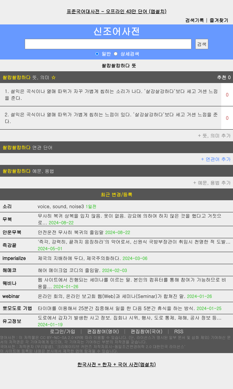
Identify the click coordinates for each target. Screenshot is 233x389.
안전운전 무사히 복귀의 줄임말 (71, 232)
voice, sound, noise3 (61, 206)
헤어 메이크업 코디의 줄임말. (69, 270)
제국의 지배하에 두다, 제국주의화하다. (79, 258)
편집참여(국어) (146, 331)
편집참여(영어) (103, 331)
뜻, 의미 (29, 77)
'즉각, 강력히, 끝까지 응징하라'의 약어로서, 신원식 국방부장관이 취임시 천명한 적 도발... (134, 241)
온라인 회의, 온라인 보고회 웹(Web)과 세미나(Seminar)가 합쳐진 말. (112, 296)
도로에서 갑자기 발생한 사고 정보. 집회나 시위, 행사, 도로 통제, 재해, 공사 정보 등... (130, 317)
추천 (224, 77)
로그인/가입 (62, 331)
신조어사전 (116, 31)
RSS (178, 331)
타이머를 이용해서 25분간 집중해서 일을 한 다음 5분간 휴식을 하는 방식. (116, 308)
